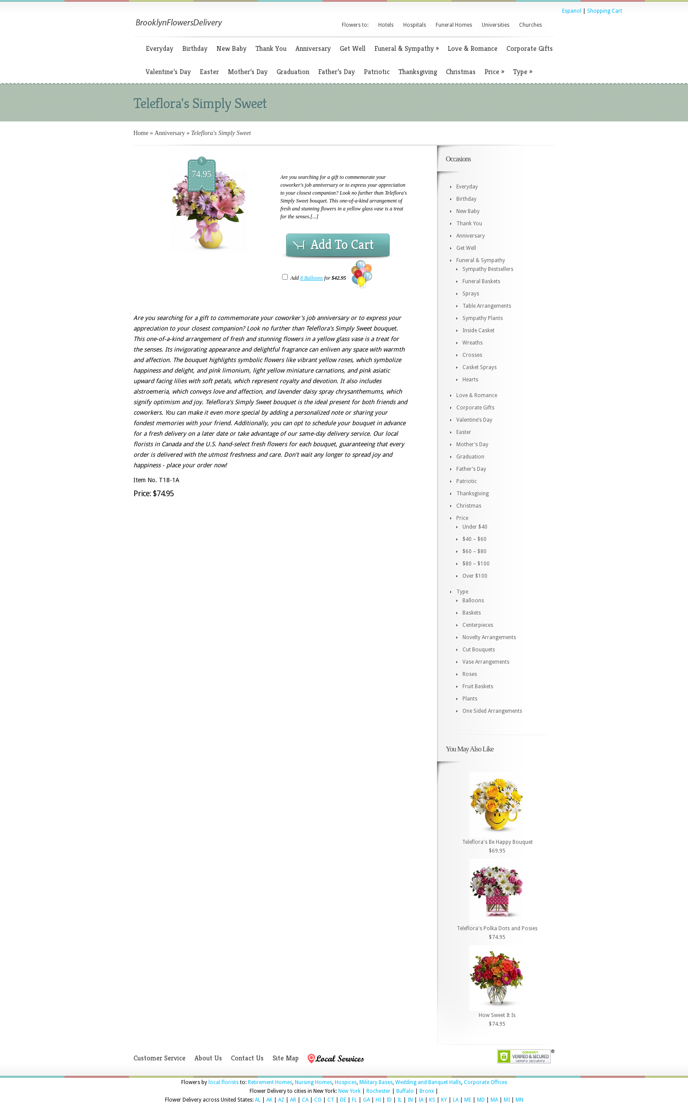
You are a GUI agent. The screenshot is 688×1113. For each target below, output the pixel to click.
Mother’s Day (248, 71)
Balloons (473, 600)
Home (140, 133)
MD (481, 1100)
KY (444, 1100)
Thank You (271, 48)
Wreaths (472, 343)
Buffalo (405, 1091)
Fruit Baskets (477, 686)
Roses (469, 674)
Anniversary (313, 48)
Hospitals (414, 25)
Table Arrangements (486, 306)
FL (354, 1100)
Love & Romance (473, 48)
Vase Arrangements (485, 662)
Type (522, 71)
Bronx (426, 1091)
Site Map (285, 1058)
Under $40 (474, 527)
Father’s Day (336, 71)
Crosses (472, 355)
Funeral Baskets (481, 281)
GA (366, 1100)
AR (293, 1100)
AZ (281, 1100)
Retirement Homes (270, 1082)
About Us (208, 1058)
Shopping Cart (604, 11)
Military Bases (376, 1082)
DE (343, 1100)
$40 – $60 (474, 539)
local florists (223, 1082)
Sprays (470, 294)
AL (258, 1100)
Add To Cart (342, 244)
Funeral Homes (454, 25)
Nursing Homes (313, 1082)
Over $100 (474, 576)
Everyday (159, 48)
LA (456, 1100)
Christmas (461, 71)
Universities (495, 25)
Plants (469, 699)
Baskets (471, 613)
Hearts (470, 380)
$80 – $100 (476, 564)
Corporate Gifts (529, 48)
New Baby (231, 48)
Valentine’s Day (168, 71)
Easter (209, 71)
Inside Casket (478, 330)
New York (349, 1091)
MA (494, 1100)
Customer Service (159, 1058)
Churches (530, 25)
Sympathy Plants (482, 318)
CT (330, 1100)
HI (378, 1100)
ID (389, 1100)
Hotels (386, 25)
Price (494, 71)
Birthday (195, 48)
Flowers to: (355, 25)
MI (507, 1100)
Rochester (378, 1091)
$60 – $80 (474, 551)
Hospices (346, 1082)
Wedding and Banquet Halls (428, 1082)
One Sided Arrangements (492, 711)
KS (432, 1100)
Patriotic (377, 71)
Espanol (571, 11)
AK (269, 1100)
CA (305, 1100)
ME (467, 1100)
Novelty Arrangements (489, 637)
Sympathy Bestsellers (487, 269)
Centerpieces (477, 625)
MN (519, 1100)
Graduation (292, 71)
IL (400, 1100)
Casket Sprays (479, 367)
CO (318, 1100)
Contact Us (247, 1058)
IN (410, 1100)
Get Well (353, 48)
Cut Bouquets (478, 650)
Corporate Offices (485, 1082)
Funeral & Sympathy (406, 48)
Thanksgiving (417, 71)
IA (421, 1100)
